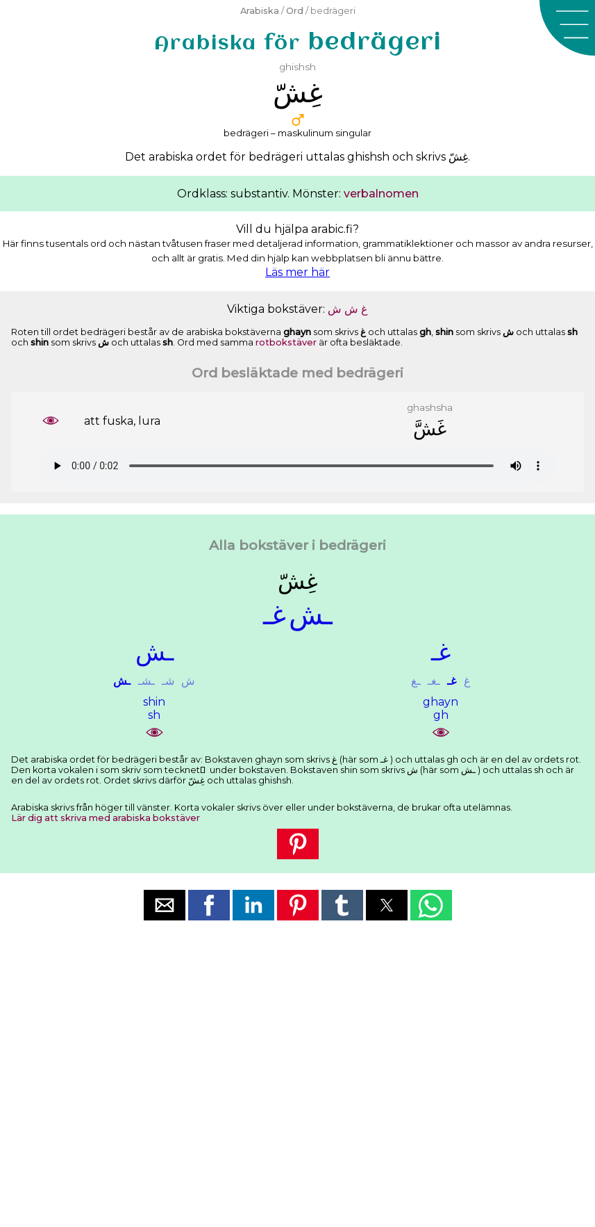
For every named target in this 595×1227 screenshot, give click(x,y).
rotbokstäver (286, 342)
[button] (567, 28)
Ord (294, 11)
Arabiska (259, 11)
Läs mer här (297, 272)
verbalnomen (381, 193)
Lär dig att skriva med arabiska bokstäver (105, 818)
